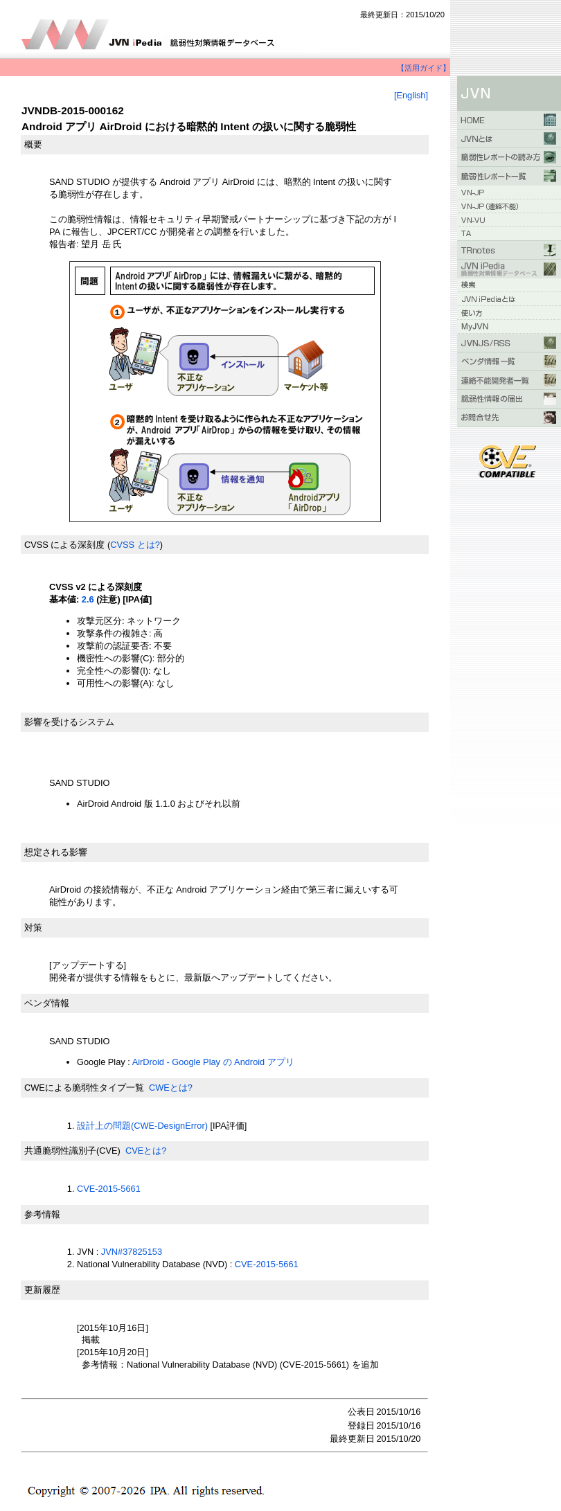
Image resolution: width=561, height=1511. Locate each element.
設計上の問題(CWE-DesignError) (142, 1125)
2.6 (88, 599)
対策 (33, 927)
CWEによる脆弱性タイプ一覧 (84, 1087)
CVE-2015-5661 (109, 1188)
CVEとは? (145, 1150)
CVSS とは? (135, 544)
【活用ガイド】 (423, 68)
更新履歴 (42, 1290)
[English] (411, 95)
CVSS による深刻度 (64, 544)
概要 (33, 144)
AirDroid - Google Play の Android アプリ (213, 1062)
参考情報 (42, 1214)
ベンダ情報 (46, 1003)
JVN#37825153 (131, 1251)
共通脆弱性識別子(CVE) (72, 1150)
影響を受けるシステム (69, 722)
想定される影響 (55, 852)
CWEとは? (171, 1087)
